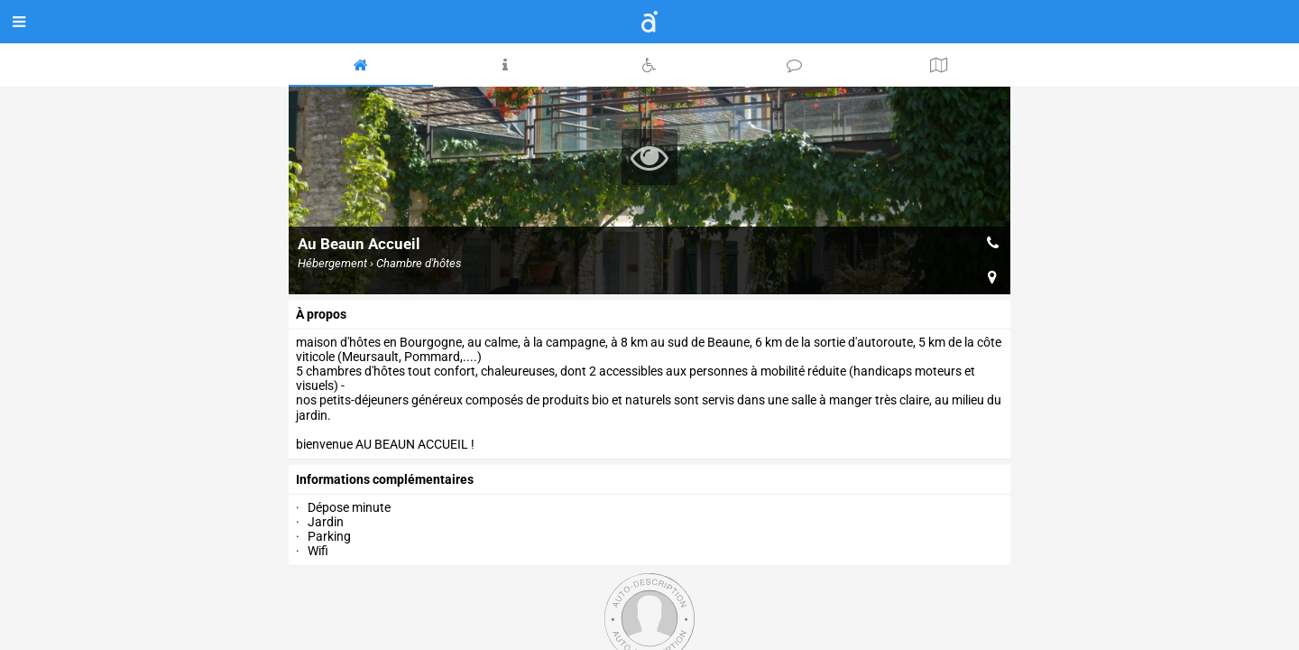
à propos (321, 314)
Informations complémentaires (385, 479)
